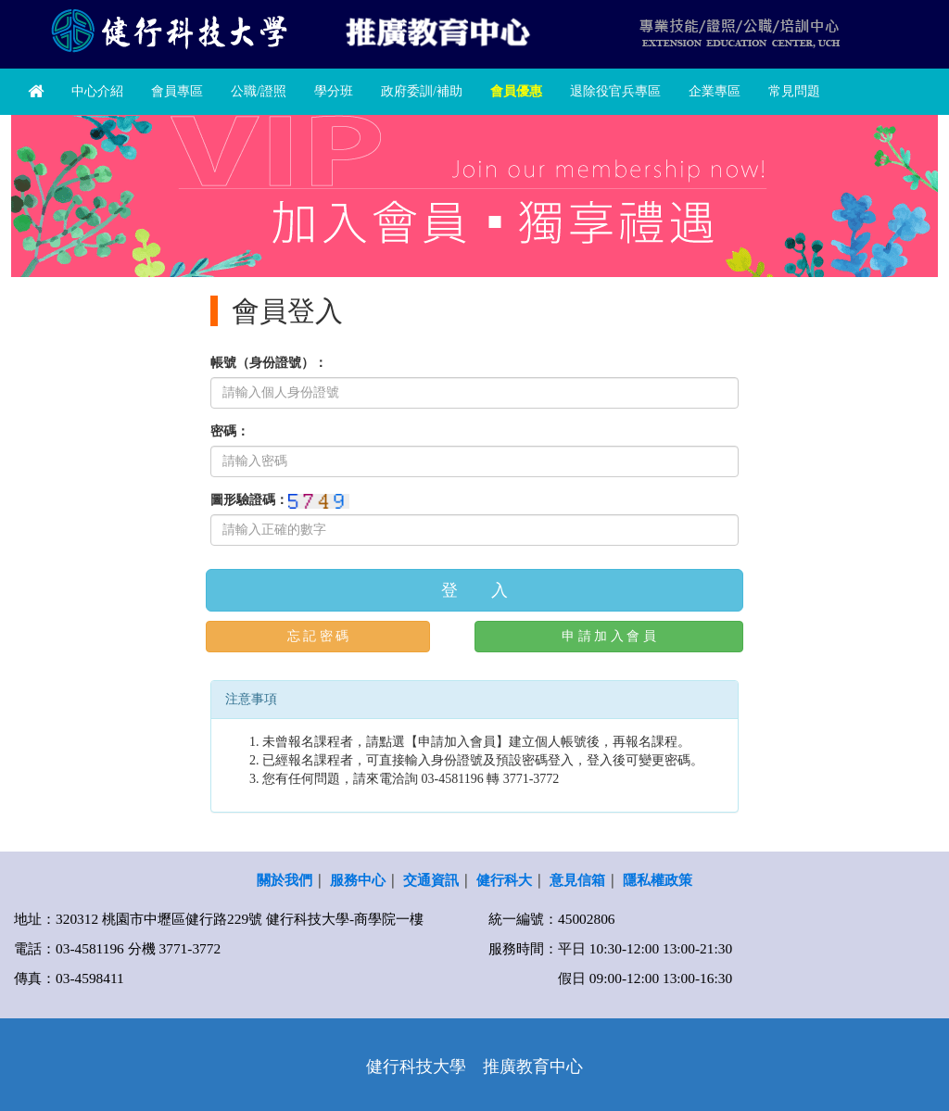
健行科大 (504, 880)
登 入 (474, 590)
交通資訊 (431, 880)
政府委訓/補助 (421, 91)
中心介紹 (97, 91)
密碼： (229, 431)
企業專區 (714, 91)
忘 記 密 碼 (318, 636)
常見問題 (794, 91)
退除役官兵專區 (615, 91)
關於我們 (284, 880)
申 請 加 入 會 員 (609, 636)
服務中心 (358, 880)
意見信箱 (577, 880)
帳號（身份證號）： (268, 363)
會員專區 (177, 91)
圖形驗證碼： (249, 500)
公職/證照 (258, 91)
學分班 (333, 91)
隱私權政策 (657, 880)
